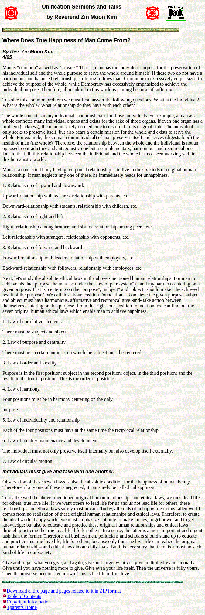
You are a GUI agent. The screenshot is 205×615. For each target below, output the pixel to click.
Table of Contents (24, 596)
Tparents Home (22, 607)
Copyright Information (29, 601)
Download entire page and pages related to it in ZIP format (64, 590)
